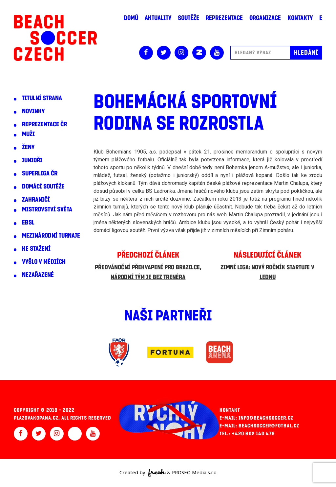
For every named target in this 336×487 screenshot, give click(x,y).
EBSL (28, 222)
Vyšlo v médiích (44, 262)
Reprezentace (224, 18)
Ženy (28, 147)
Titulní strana (42, 98)
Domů (131, 18)
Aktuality (158, 18)
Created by (142, 473)
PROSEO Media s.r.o (194, 472)
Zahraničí (36, 199)
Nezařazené (38, 275)
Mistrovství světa (47, 209)
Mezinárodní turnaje (51, 235)
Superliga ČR (39, 173)
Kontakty (300, 18)
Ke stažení (36, 248)
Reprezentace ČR (44, 124)
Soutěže (188, 18)
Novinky (33, 111)
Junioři (32, 160)
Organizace (265, 18)
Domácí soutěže (43, 186)
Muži (28, 134)
